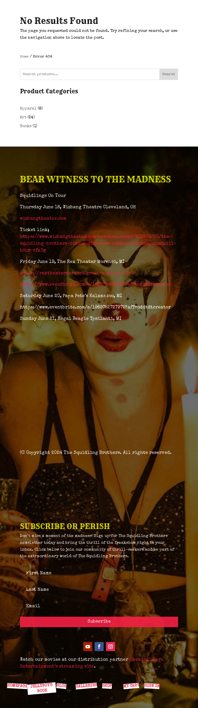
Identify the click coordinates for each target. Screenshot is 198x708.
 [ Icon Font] (63, 673)
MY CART (131, 685)
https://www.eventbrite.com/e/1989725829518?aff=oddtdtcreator (95, 285)
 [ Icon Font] (18, 673)
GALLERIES (86, 686)
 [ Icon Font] (40, 673)
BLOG (61, 685)
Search (168, 74)
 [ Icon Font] (85, 673)
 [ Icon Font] (107, 673)
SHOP (107, 686)
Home (24, 57)
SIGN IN (151, 686)
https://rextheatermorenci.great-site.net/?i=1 (77, 273)
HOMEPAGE (17, 685)
